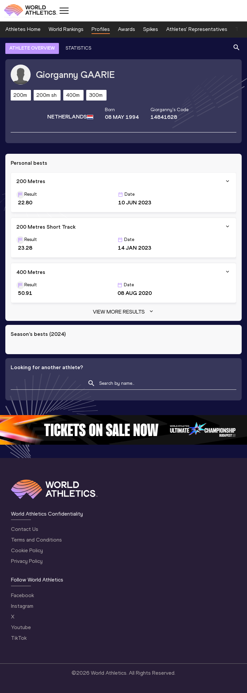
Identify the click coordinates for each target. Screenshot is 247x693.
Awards (126, 29)
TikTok (19, 638)
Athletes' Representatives (196, 29)
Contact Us (24, 529)
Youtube (21, 627)
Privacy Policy (27, 561)
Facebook (22, 595)
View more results (123, 312)
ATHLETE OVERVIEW (32, 48)
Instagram (22, 606)
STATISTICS (78, 48)
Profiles (101, 29)
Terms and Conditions (36, 540)
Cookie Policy (27, 550)
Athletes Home (23, 29)
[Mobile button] (64, 10)
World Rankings (66, 29)
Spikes (150, 29)
